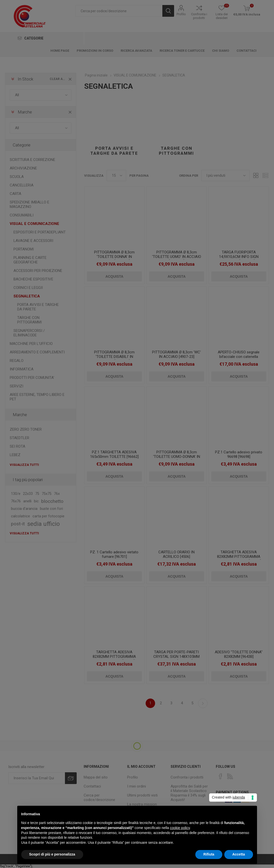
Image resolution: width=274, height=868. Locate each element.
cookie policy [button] (180, 828)
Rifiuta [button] (208, 854)
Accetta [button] (238, 854)
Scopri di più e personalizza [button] (52, 854)
